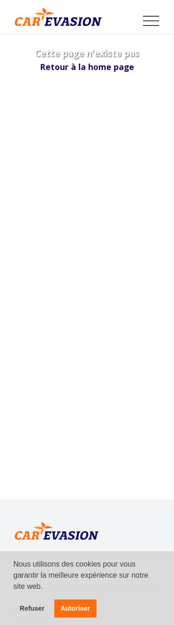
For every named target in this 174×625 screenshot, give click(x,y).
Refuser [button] (32, 608)
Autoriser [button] (75, 608)
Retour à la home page (87, 66)
